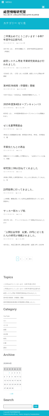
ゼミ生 (20, 43)
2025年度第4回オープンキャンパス (22, 104)
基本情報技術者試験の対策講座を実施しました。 (19, 302)
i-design (25, 414)
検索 (35, 406)
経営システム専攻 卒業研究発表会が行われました (20, 293)
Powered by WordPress (10, 414)
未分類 (24, 68)
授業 (4, 330)
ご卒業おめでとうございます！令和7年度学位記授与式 (21, 289)
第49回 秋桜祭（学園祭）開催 (19, 85)
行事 (24, 43)
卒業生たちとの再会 (14, 147)
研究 (23, 239)
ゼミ (4, 321)
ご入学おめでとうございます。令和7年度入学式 (19, 284)
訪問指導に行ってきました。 (19, 189)
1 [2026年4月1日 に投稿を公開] (9, 373)
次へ (30, 259)
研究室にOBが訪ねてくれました (20, 168)
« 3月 (11, 394)
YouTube (6, 316)
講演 (4, 348)
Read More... (8, 58)
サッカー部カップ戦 (14, 210)
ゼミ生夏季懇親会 (12, 125)
